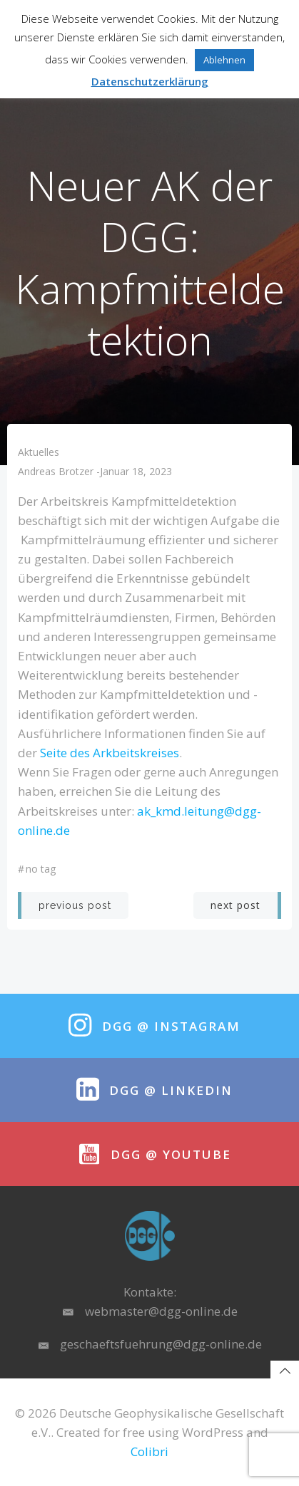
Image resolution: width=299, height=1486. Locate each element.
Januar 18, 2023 (136, 471)
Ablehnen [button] (224, 59)
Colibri (149, 1451)
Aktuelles (38, 452)
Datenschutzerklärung (149, 81)
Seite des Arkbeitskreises (109, 752)
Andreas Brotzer (55, 471)
